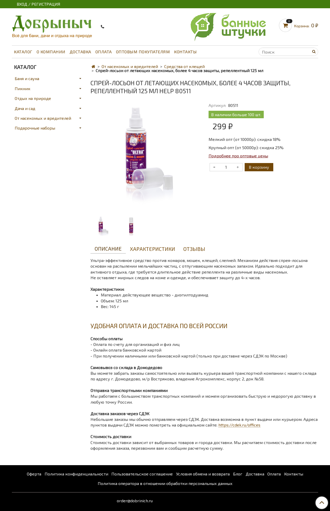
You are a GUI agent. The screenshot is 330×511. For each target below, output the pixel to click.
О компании (51, 51)
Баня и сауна (27, 78)
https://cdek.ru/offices (239, 424)
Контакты (185, 51)
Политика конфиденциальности (76, 473)
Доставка (80, 51)
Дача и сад (25, 108)
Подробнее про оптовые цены (238, 155)
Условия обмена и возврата (203, 473)
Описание (108, 248)
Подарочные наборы (35, 127)
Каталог (23, 51)
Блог (237, 473)
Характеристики (152, 249)
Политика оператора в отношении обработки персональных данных (165, 483)
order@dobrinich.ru (135, 500)
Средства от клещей (184, 66)
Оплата (103, 51)
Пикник (22, 88)
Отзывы (194, 249)
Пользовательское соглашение (142, 473)
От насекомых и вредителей (130, 66)
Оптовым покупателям (143, 51)
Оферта (34, 473)
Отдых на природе (33, 98)
